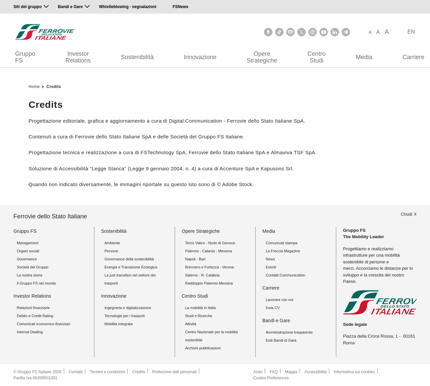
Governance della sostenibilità (129, 259)
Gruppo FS (25, 57)
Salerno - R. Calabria (202, 275)
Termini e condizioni (107, 372)
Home (34, 86)
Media (364, 57)
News (270, 259)
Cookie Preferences (271, 378)
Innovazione (200, 57)
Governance (27, 259)
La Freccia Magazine (283, 251)
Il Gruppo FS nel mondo (36, 283)
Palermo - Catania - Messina (208, 251)
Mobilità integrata (118, 324)
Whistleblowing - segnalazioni (128, 6)
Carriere (271, 288)
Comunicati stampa (281, 243)
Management (27, 243)
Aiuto (257, 372)
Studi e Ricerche (198, 316)
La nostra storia (29, 275)
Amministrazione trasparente (289, 332)
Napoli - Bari (195, 259)
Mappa (291, 372)
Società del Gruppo (32, 267)
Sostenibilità (137, 57)
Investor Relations (78, 57)
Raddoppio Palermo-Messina (209, 283)
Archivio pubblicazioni (203, 348)
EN (411, 32)
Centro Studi (316, 57)
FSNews (180, 6)
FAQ (274, 372)
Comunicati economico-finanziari (43, 324)
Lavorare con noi (279, 300)
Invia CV (273, 308)
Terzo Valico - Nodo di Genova (210, 243)
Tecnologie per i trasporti (124, 316)
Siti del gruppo (27, 6)
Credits (53, 86)
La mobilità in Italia (200, 308)
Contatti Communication (285, 275)
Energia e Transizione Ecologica (130, 267)
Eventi (271, 267)
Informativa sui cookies (354, 372)
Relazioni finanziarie (33, 308)
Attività (190, 324)
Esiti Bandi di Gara (281, 340)
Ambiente (112, 243)
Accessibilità (315, 372)
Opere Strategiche (262, 57)
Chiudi (406, 214)
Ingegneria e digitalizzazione (127, 308)
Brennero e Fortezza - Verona (209, 267)
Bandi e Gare (70, 6)
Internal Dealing (30, 332)
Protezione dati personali (174, 372)
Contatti (75, 372)
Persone (111, 251)
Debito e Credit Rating (35, 316)
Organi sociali (28, 251)
